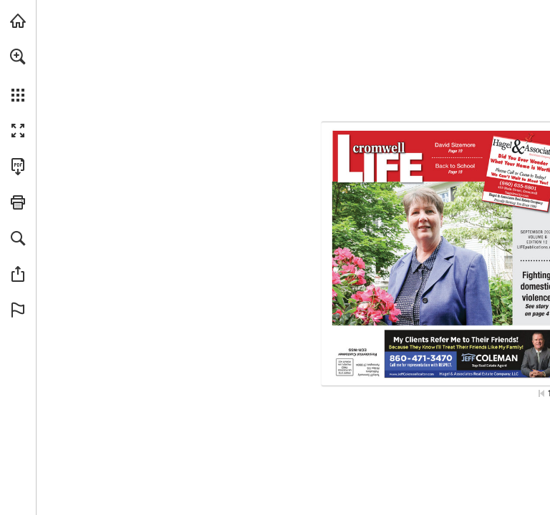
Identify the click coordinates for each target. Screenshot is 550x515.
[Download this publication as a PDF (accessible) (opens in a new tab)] (18, 167)
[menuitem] (18, 75)
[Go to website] (522, 194)
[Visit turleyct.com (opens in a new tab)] (18, 21)
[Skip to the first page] (541, 393)
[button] (18, 56)
